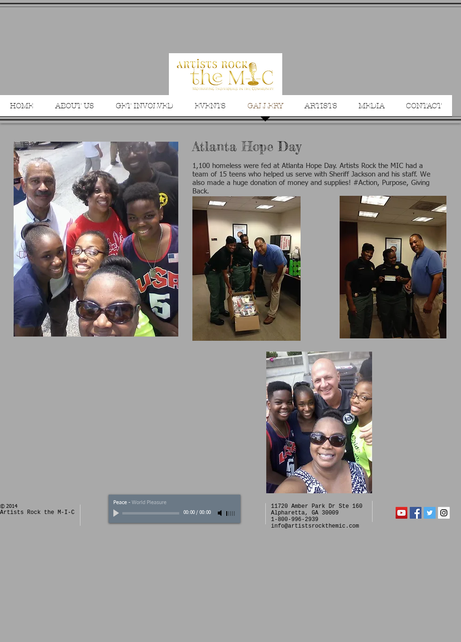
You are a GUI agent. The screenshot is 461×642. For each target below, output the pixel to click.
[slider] (231, 513)
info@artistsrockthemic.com (315, 526)
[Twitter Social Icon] (430, 513)
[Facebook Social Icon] (415, 513)
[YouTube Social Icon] (401, 513)
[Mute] (220, 513)
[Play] (117, 513)
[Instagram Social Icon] (444, 513)
